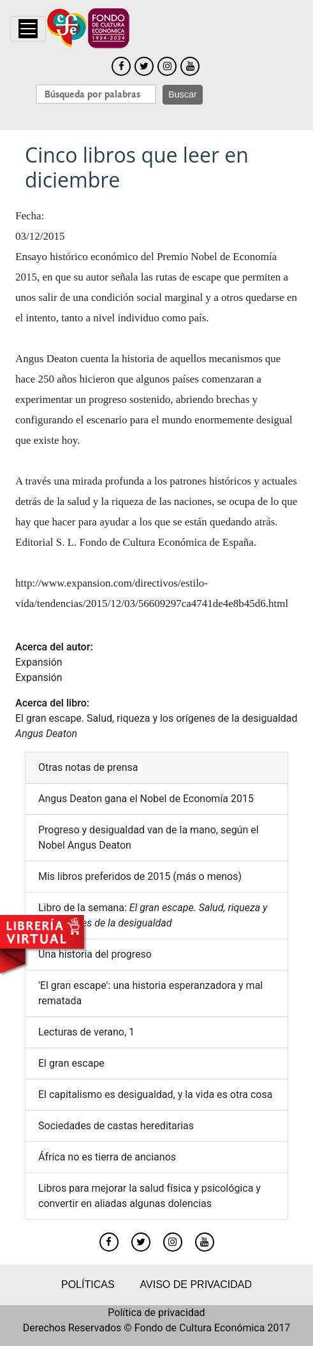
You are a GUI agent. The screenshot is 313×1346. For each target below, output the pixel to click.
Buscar (182, 94)
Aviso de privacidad (196, 1284)
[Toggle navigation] (28, 28)
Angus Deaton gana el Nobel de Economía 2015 (146, 799)
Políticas (88, 1284)
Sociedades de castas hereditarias (116, 1126)
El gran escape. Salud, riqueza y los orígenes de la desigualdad (156, 718)
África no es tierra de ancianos (107, 1157)
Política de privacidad (156, 1312)
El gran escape (71, 1063)
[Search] (96, 94)
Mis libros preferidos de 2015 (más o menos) (140, 876)
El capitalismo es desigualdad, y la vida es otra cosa (155, 1094)
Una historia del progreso (95, 954)
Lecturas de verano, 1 (86, 1032)
